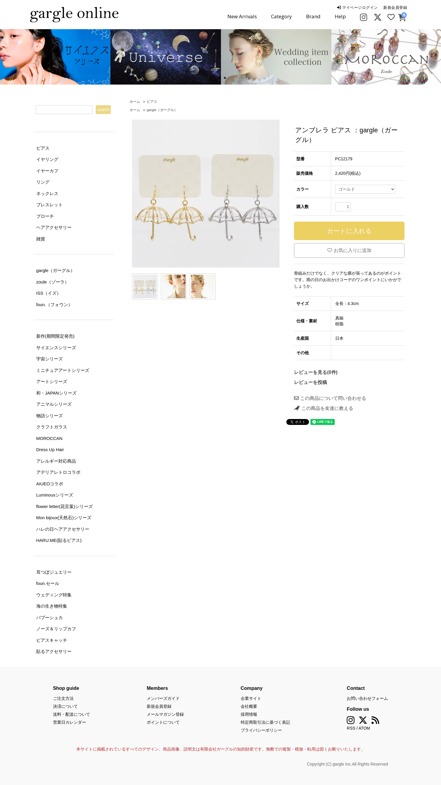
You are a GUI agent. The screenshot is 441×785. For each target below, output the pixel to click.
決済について (65, 706)
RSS (351, 728)
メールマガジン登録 (165, 714)
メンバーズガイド (163, 698)
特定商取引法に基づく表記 (265, 722)
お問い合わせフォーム (367, 698)
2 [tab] (225, 78)
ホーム (135, 102)
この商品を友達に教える (323, 408)
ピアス (152, 102)
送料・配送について (71, 714)
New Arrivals (242, 16)
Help (340, 16)
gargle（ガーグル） (162, 110)
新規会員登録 (395, 7)
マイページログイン (357, 7)
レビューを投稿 (310, 382)
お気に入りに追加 (349, 250)
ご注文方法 (63, 698)
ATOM (364, 728)
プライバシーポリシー (261, 730)
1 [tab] (216, 78)
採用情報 (249, 714)
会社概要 (249, 706)
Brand (313, 16)
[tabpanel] (165, 57)
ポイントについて (163, 722)
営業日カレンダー (69, 722)
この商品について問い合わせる (330, 398)
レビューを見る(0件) (316, 372)
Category (281, 16)
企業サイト (251, 698)
